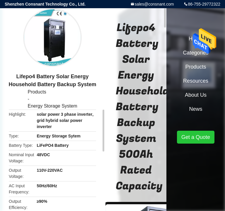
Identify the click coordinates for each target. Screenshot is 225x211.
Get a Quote (195, 137)
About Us (196, 95)
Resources (195, 81)
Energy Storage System (52, 105)
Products (37, 91)
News (195, 109)
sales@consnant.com (154, 4)
